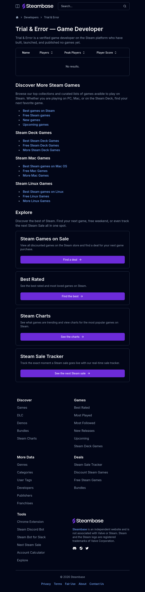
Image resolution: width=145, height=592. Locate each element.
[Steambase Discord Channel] (74, 548)
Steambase (80, 529)
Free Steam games (36, 115)
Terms (58, 583)
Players (47, 53)
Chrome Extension (30, 522)
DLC (20, 415)
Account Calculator (31, 552)
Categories (25, 472)
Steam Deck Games (88, 446)
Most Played (83, 415)
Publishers (24, 495)
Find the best (72, 296)
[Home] (17, 17)
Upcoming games (36, 124)
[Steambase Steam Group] (81, 548)
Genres (22, 465)
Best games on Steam (39, 111)
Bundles (23, 431)
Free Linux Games (36, 196)
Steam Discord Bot (30, 529)
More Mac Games (36, 175)
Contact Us (97, 583)
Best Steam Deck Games (41, 141)
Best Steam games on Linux (43, 192)
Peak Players (75, 53)
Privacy (46, 583)
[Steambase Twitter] (87, 548)
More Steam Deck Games (41, 150)
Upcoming (81, 438)
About (82, 583)
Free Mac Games (35, 171)
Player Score (107, 53)
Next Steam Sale (29, 545)
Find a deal (72, 259)
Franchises (25, 503)
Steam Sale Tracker (88, 465)
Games (22, 407)
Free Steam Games (88, 480)
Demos (22, 423)
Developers (31, 17)
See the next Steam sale (72, 373)
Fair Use (70, 583)
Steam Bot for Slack (31, 537)
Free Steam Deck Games (41, 145)
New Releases (84, 431)
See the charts (72, 336)
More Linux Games (36, 201)
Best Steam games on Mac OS (45, 166)
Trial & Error (51, 17)
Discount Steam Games (91, 472)
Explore (22, 560)
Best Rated (82, 407)
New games (31, 120)
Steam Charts (27, 438)
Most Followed (84, 423)
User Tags (24, 480)
